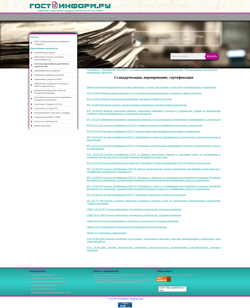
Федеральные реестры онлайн (44, 289)
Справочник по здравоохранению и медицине (51, 292)
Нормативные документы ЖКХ (48, 79)
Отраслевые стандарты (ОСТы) (48, 104)
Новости (91, 17)
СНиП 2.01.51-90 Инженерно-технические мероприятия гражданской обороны (127, 227)
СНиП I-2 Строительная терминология (106, 233)
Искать (212, 56)
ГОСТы (50, 17)
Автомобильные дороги (44, 52)
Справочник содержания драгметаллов (48, 278)
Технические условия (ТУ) (46, 108)
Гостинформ (93, 69)
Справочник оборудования (42, 275)
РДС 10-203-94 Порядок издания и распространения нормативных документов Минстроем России (137, 105)
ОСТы (72, 17)
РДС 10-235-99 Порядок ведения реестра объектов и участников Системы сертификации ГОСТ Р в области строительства (149, 163)
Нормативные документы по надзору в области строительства (51, 84)
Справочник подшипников (42, 285)
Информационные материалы (47, 70)
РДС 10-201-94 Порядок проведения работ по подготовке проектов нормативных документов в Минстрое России (144, 93)
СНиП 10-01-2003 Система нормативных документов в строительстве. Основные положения (134, 215)
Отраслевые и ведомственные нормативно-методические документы (53, 98)
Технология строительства (45, 121)
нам (106, 280)
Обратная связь (108, 17)
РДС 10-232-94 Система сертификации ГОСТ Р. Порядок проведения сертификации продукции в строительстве (143, 131)
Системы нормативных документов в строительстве (156, 69)
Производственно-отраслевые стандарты (52, 112)
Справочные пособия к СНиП (47, 117)
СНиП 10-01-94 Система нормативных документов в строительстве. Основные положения (132, 221)
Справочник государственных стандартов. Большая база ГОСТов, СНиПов (70, 11)
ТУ (81, 17)
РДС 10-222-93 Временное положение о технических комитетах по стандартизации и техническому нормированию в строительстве (154, 119)
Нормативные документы (115, 69)
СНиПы (61, 17)
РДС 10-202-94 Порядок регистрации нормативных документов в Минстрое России (129, 99)
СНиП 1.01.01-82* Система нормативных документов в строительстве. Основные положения (134, 209)
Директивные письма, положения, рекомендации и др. (49, 58)
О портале (37, 17)
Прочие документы (42, 125)
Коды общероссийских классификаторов (49, 282)
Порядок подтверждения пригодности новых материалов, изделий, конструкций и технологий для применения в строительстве (151, 87)
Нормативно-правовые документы (49, 75)
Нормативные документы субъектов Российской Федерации (50, 91)
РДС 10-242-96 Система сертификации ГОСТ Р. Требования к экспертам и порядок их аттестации (136, 194)
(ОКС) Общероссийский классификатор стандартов (51, 42)
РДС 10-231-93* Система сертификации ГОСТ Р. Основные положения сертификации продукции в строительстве (144, 125)
